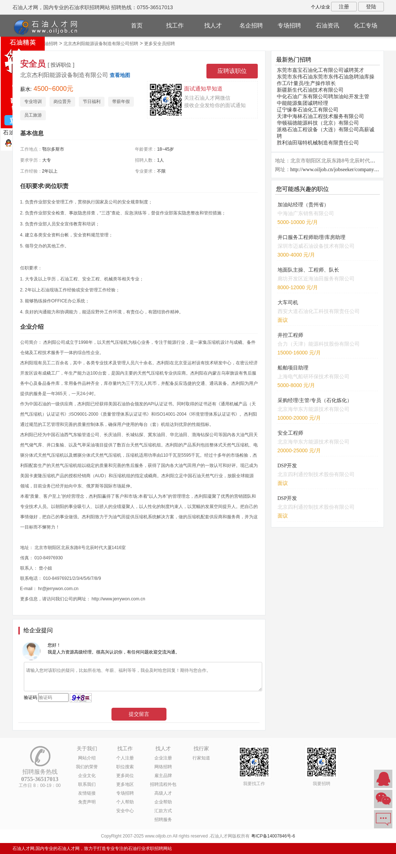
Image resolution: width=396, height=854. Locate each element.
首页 (137, 25)
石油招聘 (49, 43)
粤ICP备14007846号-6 (273, 836)
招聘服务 (163, 819)
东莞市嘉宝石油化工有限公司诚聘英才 (320, 70)
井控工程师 (290, 335)
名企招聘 (251, 25)
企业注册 (163, 758)
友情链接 (87, 793)
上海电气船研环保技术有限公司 (313, 376)
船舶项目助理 (293, 368)
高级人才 (163, 793)
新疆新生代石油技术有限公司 (310, 90)
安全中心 (125, 810)
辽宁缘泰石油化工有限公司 (307, 110)
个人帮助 (125, 802)
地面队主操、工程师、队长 (308, 270)
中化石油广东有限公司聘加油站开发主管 (323, 96)
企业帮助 (163, 802)
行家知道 (201, 758)
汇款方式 (163, 810)
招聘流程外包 (163, 784)
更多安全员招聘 (159, 43)
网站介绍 (87, 758)
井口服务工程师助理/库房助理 (312, 237)
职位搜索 (125, 766)
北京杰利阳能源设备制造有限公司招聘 (100, 43)
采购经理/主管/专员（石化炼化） (315, 400)
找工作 (175, 25)
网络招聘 (163, 766)
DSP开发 (287, 465)
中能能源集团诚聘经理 (302, 103)
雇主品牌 (163, 775)
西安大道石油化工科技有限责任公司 (319, 311)
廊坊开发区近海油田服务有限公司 (316, 278)
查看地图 (120, 75)
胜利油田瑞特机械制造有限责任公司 (318, 143)
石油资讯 (327, 25)
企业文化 (87, 775)
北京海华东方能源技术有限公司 (313, 409)
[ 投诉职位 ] (61, 65)
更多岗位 (125, 775)
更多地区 (125, 784)
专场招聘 (289, 25)
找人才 (213, 25)
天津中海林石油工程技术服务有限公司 (320, 116)
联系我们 (87, 784)
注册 (344, 7)
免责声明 (87, 802)
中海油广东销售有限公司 (306, 213)
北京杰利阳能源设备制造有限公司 (64, 75)
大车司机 (288, 302)
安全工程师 (290, 433)
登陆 (371, 7)
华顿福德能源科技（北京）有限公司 (318, 123)
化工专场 (365, 25)
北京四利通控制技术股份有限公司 (316, 474)
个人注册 (125, 758)
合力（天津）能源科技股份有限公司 (319, 344)
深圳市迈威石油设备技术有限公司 (316, 246)
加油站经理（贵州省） (303, 204)
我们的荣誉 (87, 766)
